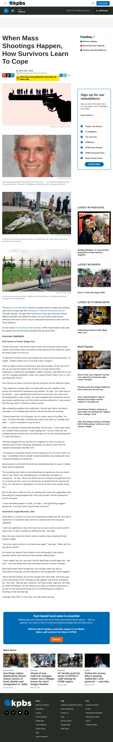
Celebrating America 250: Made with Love (92, 331)
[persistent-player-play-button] (6, 11)
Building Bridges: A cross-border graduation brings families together (93, 252)
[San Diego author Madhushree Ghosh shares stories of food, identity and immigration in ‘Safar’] (15, 660)
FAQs (63, 717)
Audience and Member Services (72, 705)
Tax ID (88, 721)
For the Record (22, 328)
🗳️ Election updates (88, 41)
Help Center (65, 729)
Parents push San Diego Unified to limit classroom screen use (94, 388)
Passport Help (65, 725)
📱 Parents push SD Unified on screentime (93, 51)
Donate (56, 639)
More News (10, 650)
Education (61, 670)
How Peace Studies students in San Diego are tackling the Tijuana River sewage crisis (94, 411)
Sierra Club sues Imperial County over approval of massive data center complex (93, 377)
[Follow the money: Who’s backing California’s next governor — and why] (97, 660)
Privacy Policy (40, 729)
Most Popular (86, 346)
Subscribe (94, 164)
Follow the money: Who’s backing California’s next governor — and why (97, 677)
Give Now (103, 3)
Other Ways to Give (92, 717)
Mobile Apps (40, 721)
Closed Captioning (67, 709)
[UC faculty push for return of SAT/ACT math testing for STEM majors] (70, 660)
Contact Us (64, 713)
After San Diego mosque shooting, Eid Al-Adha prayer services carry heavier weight (94, 424)
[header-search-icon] (93, 3)
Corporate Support (92, 705)
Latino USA (85, 11)
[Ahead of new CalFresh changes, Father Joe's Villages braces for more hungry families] (42, 660)
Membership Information (94, 713)
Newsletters (40, 709)
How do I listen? (66, 721)
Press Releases (41, 725)
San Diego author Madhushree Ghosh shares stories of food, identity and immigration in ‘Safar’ (15, 679)
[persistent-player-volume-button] (13, 11)
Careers (38, 713)
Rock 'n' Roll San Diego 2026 (91, 292)
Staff (37, 733)
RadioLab (21, 12)
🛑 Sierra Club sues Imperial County (92, 47)
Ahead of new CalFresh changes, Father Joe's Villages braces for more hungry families (42, 679)
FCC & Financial (41, 717)
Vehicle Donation (91, 725)
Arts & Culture (8, 670)
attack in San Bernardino (17, 308)
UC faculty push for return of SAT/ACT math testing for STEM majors (69, 677)
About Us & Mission (42, 705)
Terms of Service (41, 736)
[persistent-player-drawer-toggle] (102, 11)
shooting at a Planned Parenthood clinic (44, 311)
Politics (87, 670)
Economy (33, 670)
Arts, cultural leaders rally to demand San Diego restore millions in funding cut (91, 399)
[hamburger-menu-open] (5, 3)
